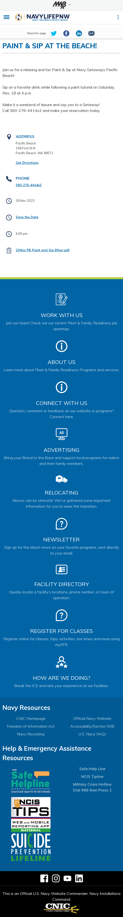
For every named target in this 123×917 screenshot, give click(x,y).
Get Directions (27, 163)
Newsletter (61, 539)
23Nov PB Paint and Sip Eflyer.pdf (42, 250)
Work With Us (62, 315)
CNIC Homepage (30, 718)
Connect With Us (61, 403)
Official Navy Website (92, 718)
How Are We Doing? (61, 677)
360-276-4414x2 (29, 185)
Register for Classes (61, 631)
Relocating (61, 492)
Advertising (61, 449)
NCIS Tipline (92, 776)
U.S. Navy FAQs (92, 734)
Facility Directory (61, 584)
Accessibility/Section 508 (92, 726)
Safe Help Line (92, 768)
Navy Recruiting (30, 734)
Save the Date (27, 217)
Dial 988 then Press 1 (92, 790)
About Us (61, 362)
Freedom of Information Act (31, 726)
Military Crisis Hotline (92, 784)
